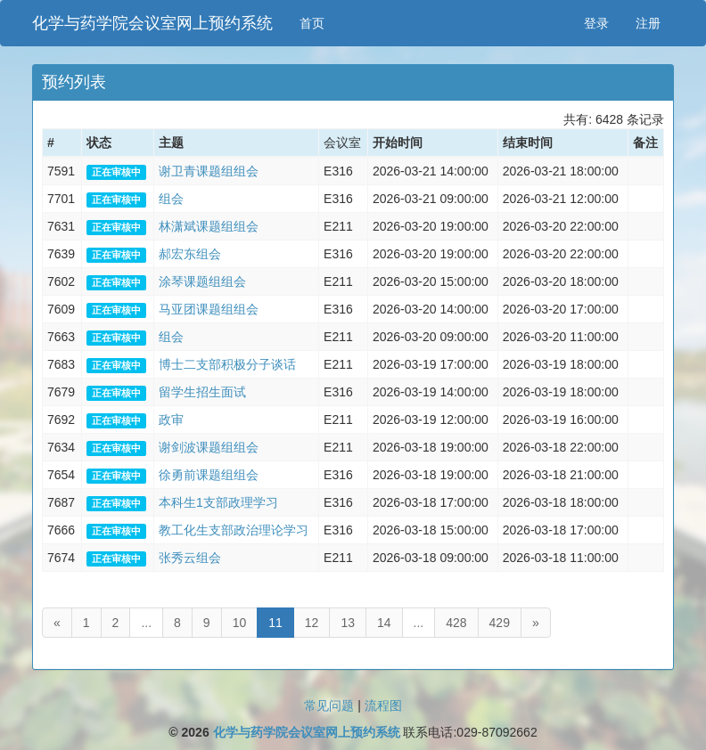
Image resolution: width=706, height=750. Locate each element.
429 (499, 622)
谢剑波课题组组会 (209, 447)
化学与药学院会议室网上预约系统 (152, 23)
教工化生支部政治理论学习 (233, 530)
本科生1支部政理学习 (218, 502)
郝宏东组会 (190, 254)
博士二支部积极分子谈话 (227, 364)
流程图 (383, 705)
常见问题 (329, 705)
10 (240, 622)
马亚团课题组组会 (209, 309)
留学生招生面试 (202, 392)
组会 (171, 199)
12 (312, 622)
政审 (171, 419)
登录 (596, 23)
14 (384, 622)
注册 (648, 23)
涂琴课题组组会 (202, 281)
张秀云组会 (190, 557)
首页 (312, 23)
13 (348, 622)
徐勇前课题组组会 (209, 475)
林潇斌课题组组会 (209, 226)
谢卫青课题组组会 (209, 171)
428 (456, 622)
